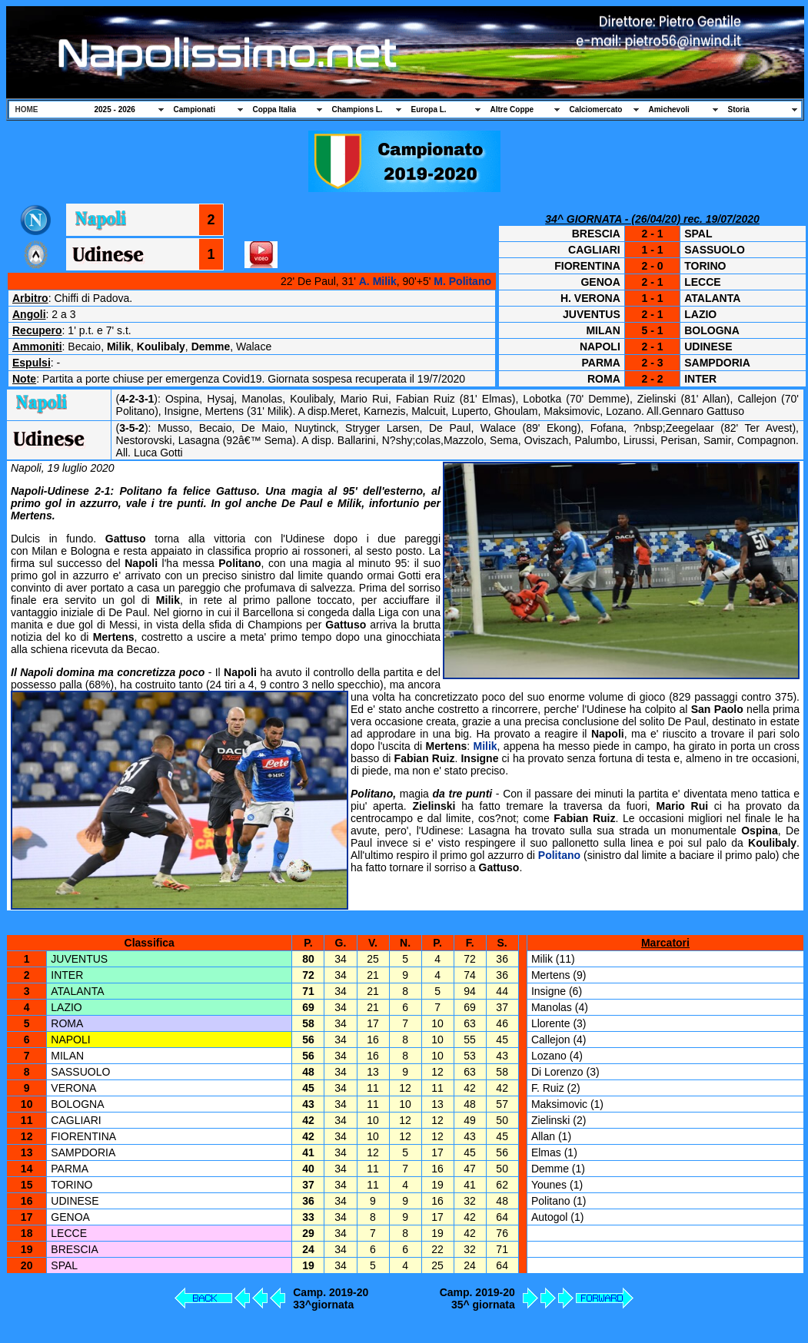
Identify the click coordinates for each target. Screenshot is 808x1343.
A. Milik (378, 281)
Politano (559, 855)
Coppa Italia (275, 109)
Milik (485, 746)
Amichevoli (669, 109)
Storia (739, 109)
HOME (26, 109)
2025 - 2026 (115, 109)
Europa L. (429, 109)
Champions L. (357, 109)
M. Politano (462, 281)
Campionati (194, 109)
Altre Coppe (512, 109)
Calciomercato (596, 109)
